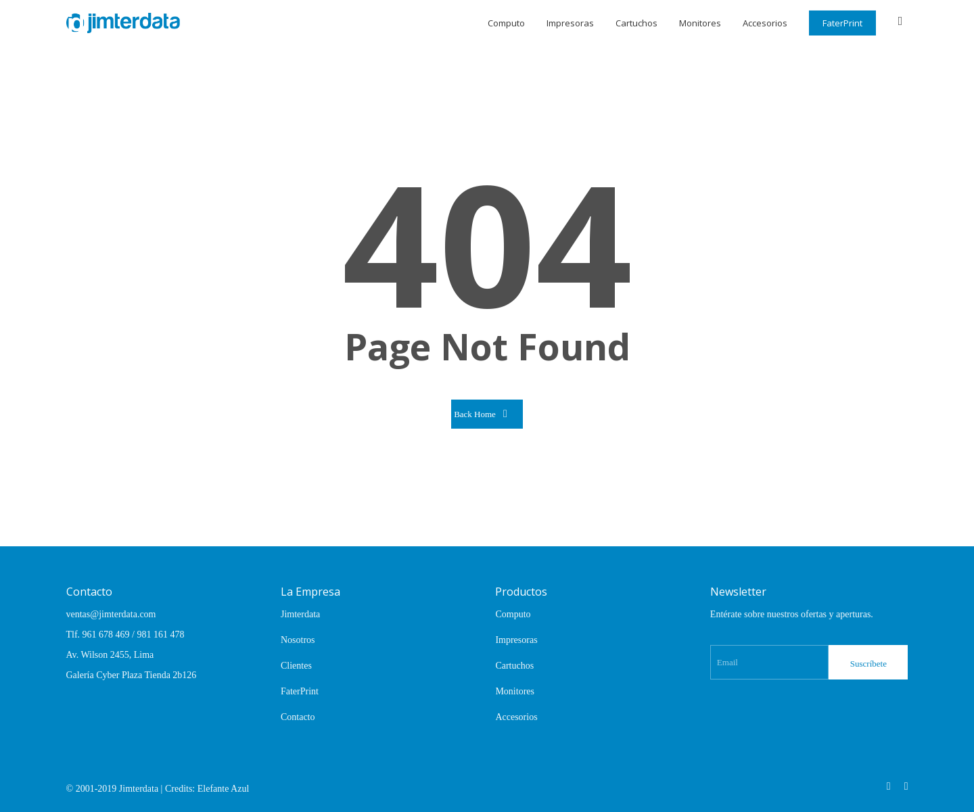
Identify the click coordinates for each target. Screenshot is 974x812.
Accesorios (516, 717)
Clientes (296, 666)
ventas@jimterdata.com (111, 614)
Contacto (298, 717)
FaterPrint (300, 691)
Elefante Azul (224, 789)
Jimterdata (300, 614)
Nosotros (298, 640)
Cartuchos (514, 666)
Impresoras (516, 640)
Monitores (514, 691)
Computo (512, 614)
